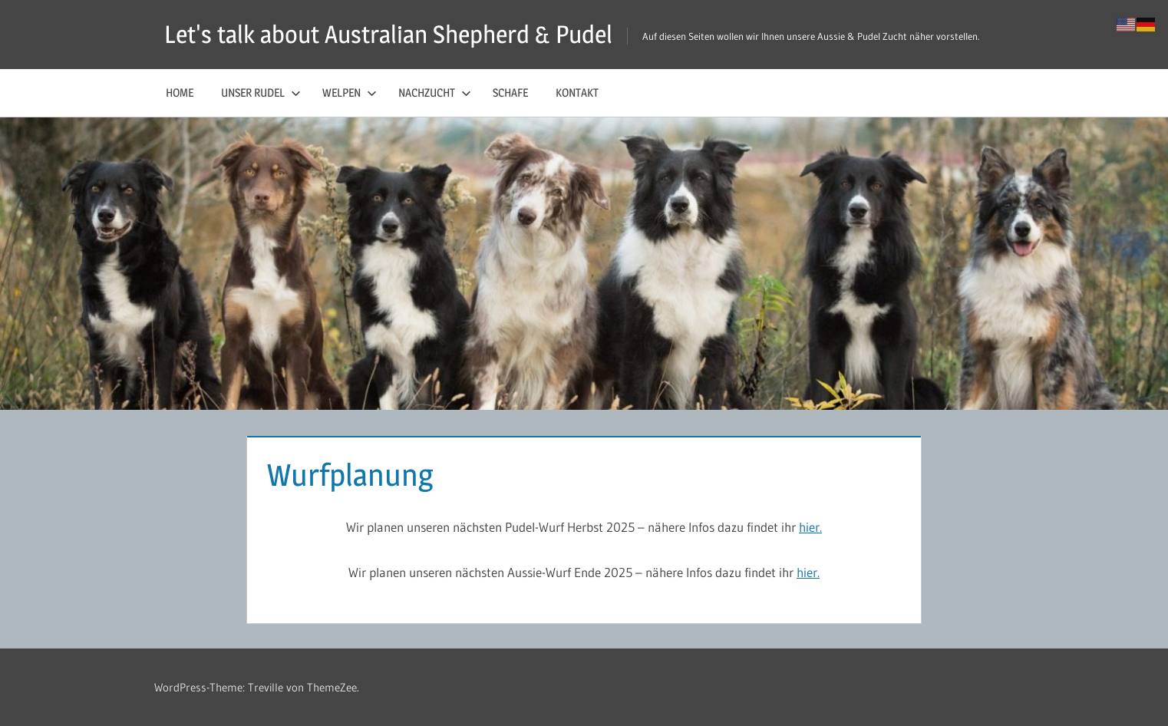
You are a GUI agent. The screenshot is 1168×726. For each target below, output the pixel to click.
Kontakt (577, 92)
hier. (810, 527)
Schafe (510, 92)
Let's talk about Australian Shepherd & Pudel (388, 34)
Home (179, 92)
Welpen (349, 92)
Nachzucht (434, 92)
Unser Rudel (261, 92)
